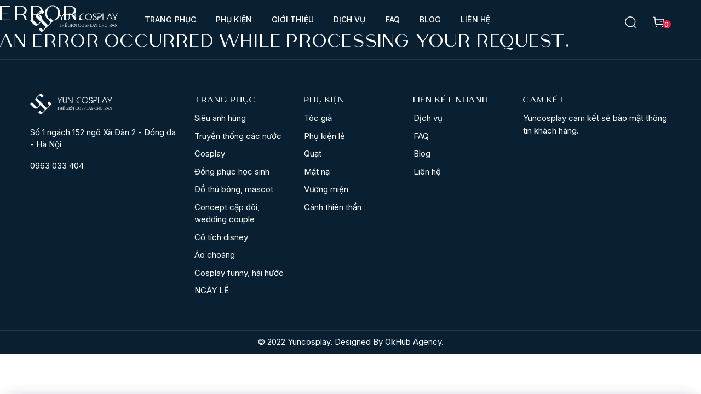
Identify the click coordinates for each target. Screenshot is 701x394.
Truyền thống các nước (237, 136)
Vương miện (326, 189)
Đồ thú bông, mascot (233, 189)
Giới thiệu (293, 19)
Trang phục (170, 19)
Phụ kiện (234, 19)
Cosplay (209, 153)
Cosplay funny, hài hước (239, 273)
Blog (430, 19)
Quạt (312, 153)
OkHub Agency (413, 342)
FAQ (393, 19)
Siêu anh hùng (220, 118)
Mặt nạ (317, 171)
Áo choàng (214, 255)
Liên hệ (475, 19)
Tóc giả (318, 118)
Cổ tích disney (221, 237)
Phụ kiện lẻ (324, 136)
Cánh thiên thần (332, 207)
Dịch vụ (350, 19)
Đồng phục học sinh (231, 171)
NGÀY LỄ (211, 290)
